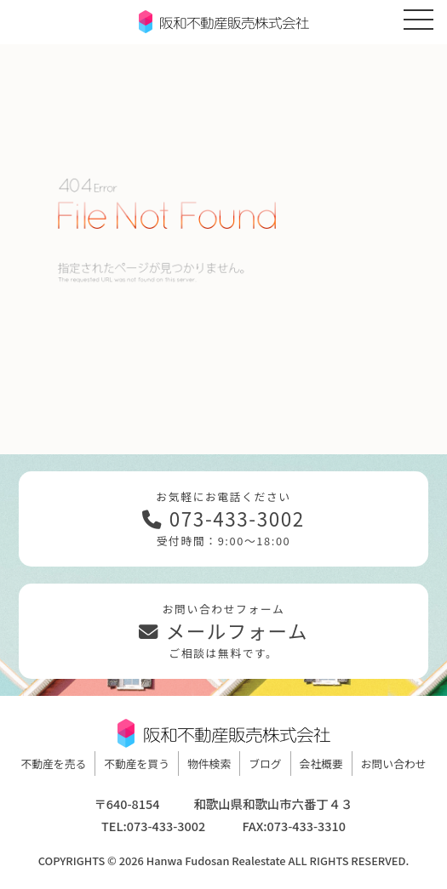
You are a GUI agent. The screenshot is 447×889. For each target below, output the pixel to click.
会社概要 (321, 763)
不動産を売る (53, 763)
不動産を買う (136, 763)
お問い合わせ (394, 763)
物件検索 (209, 763)
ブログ (265, 763)
